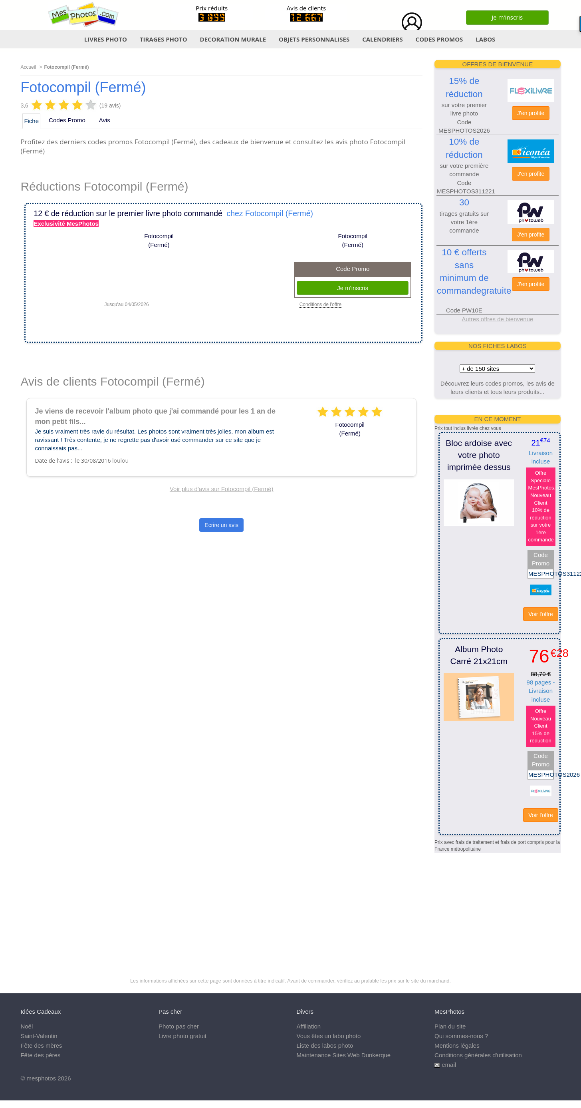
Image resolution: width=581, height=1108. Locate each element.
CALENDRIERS (382, 39)
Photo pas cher (179, 1026)
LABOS (485, 39)
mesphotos (41, 1078)
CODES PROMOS (439, 39)
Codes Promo (67, 120)
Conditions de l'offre (320, 305)
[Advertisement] (496, 903)
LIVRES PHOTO (105, 39)
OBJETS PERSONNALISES (314, 39)
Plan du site (450, 1026)
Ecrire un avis (221, 525)
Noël (26, 1026)
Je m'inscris (507, 17)
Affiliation (309, 1026)
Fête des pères (40, 1055)
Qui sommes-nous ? (461, 1035)
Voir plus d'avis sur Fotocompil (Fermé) (222, 488)
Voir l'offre (540, 614)
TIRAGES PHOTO (163, 39)
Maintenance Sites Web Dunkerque (344, 1055)
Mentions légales (457, 1045)
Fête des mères (41, 1045)
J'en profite (530, 113)
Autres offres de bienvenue (497, 319)
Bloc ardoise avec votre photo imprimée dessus (479, 454)
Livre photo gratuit (182, 1035)
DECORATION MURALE (233, 39)
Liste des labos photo (325, 1045)
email (449, 1064)
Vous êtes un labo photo (329, 1035)
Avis (104, 120)
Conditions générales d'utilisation (478, 1055)
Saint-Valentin (38, 1035)
